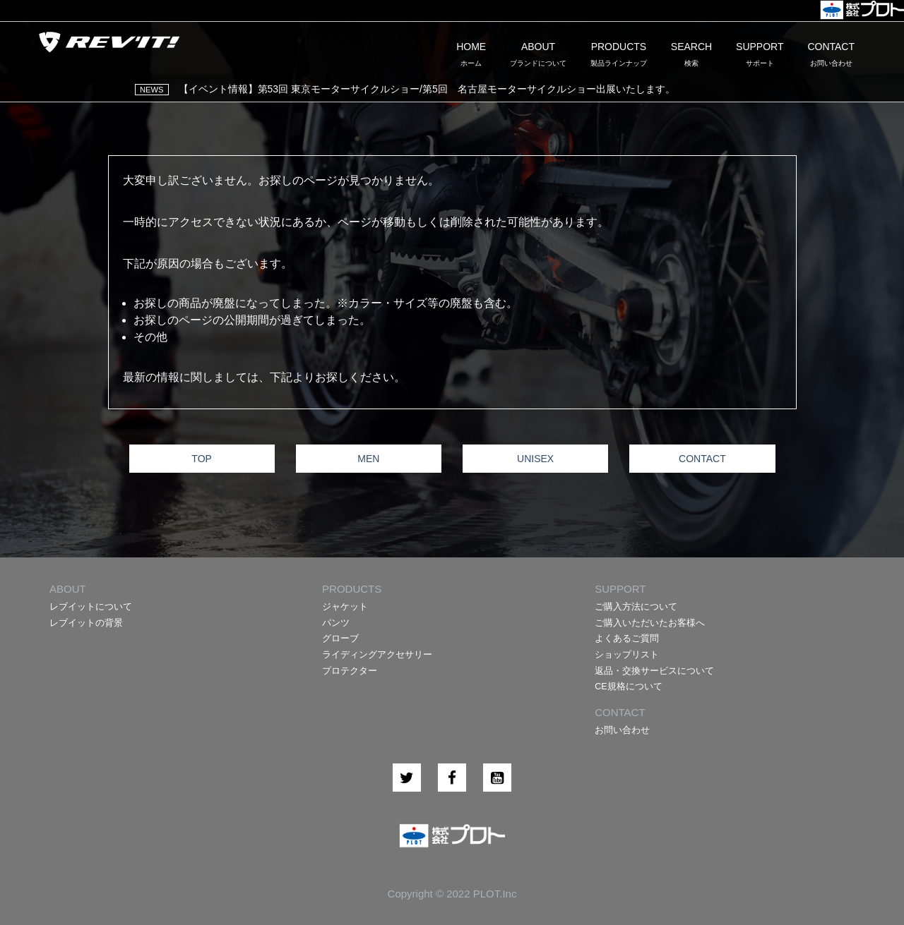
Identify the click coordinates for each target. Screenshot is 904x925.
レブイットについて (90, 607)
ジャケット (345, 607)
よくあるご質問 (627, 638)
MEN (368, 458)
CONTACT (702, 458)
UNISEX (535, 458)
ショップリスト (627, 655)
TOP (201, 458)
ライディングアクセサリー (377, 655)
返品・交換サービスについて (654, 671)
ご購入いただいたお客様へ (650, 623)
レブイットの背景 (86, 623)
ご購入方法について (636, 607)
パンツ (336, 623)
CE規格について (628, 686)
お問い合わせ (622, 730)
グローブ (340, 638)
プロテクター (349, 671)
